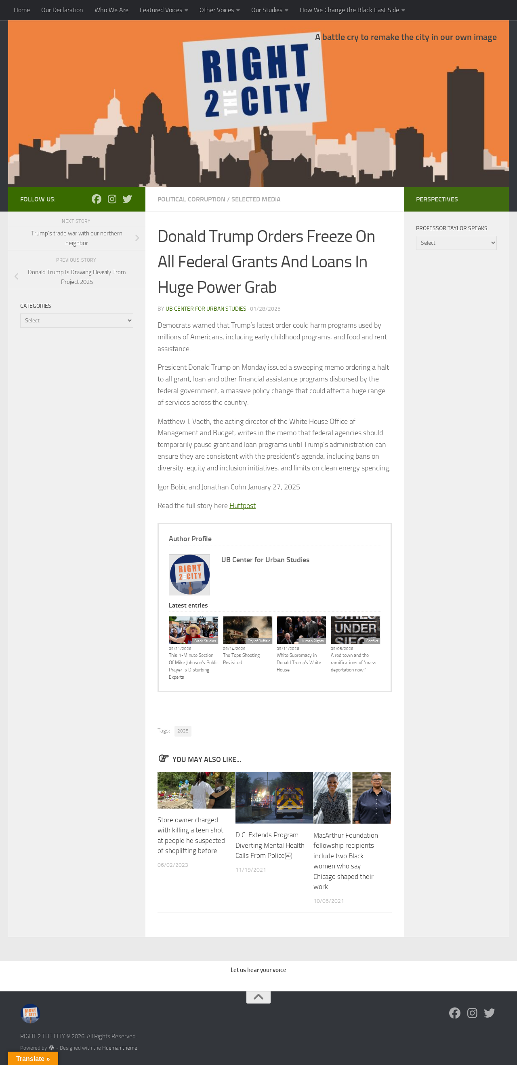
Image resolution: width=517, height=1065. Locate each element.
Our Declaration (62, 10)
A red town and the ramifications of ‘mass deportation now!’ (353, 662)
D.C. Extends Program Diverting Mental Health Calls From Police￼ (270, 845)
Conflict (372, 641)
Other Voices (217, 10)
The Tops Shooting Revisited (241, 658)
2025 (183, 731)
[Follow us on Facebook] (96, 199)
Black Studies (205, 641)
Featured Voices (161, 10)
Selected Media (256, 199)
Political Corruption (191, 199)
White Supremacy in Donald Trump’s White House (299, 662)
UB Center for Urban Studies (206, 308)
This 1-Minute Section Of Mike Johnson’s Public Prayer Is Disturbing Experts (194, 666)
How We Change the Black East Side (349, 10)
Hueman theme (119, 1048)
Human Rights (312, 641)
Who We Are (111, 10)
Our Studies (266, 10)
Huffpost (242, 505)
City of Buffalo (259, 641)
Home (22, 10)
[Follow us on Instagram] (112, 199)
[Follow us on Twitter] (127, 199)
